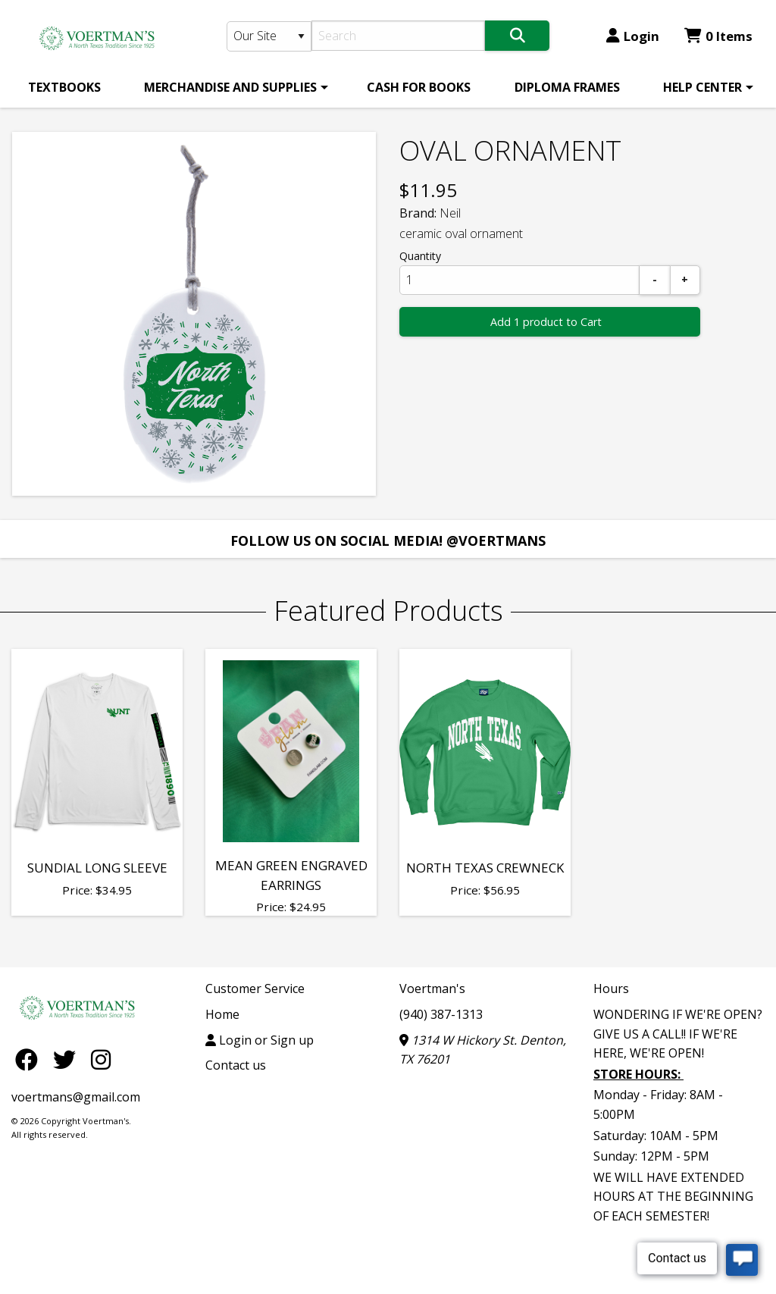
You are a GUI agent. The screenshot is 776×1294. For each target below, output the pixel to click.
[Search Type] (269, 36)
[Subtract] (655, 280)
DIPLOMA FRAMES (567, 87)
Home (222, 1014)
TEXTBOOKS (64, 87)
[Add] (685, 280)
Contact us (235, 1065)
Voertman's (432, 988)
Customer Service (255, 988)
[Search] (398, 35)
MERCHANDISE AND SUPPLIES (230, 87)
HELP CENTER (702, 87)
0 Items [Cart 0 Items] (718, 36)
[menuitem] (64, 87)
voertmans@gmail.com (75, 1097)
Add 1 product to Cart (546, 322)
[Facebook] (30, 1058)
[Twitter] (68, 1058)
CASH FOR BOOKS (419, 87)
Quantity (420, 256)
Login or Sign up (259, 1040)
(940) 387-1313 (441, 1014)
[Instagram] (101, 1058)
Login (632, 36)
